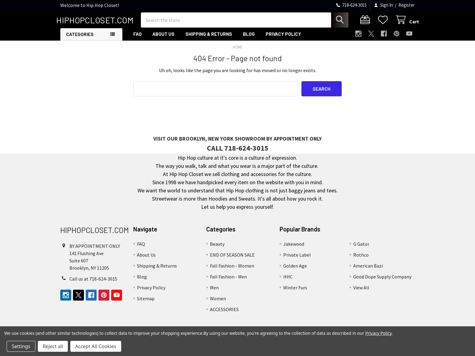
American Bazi (368, 269)
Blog (249, 37)
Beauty (217, 247)
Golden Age (295, 269)
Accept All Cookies (95, 346)
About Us (163, 37)
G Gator (361, 247)
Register (406, 5)
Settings (21, 346)
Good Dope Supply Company (382, 280)
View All (361, 291)
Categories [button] (80, 37)
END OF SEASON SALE (232, 258)
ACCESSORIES (224, 313)
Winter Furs (295, 291)
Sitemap (145, 302)
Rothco (361, 258)
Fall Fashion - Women (232, 269)
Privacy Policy (283, 37)
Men (214, 291)
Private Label (297, 258)
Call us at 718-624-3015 (93, 282)
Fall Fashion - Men (228, 280)
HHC (288, 280)
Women (218, 302)
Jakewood (293, 247)
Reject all (53, 346)
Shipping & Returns (208, 37)
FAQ (137, 37)
